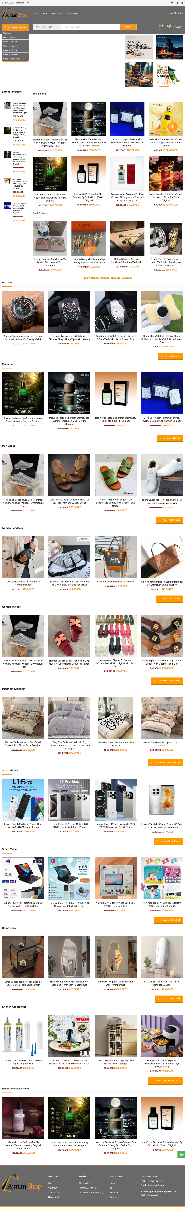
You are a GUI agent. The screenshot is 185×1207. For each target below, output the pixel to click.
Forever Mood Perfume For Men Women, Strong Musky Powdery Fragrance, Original (127, 197)
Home (35, 13)
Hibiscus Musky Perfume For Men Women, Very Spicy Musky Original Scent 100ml (23, 1145)
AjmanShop (135, 45)
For (170, 45)
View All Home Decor (169, 999)
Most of (131, 48)
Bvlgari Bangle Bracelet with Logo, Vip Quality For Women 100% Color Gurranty (166, 262)
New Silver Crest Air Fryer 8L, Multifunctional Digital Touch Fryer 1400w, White (162, 1063)
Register (179, 13)
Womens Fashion (10, 46)
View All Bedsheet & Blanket (165, 762)
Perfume (162, 45)
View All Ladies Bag (169, 599)
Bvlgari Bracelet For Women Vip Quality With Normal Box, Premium (50, 262)
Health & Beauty (10, 42)
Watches (7, 33)
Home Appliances (10, 54)
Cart (50, 1183)
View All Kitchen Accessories (165, 1080)
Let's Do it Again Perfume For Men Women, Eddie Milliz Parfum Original (19, 208)
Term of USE (54, 1192)
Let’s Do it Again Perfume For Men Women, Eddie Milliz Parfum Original (127, 142)
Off (164, 42)
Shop (45, 13)
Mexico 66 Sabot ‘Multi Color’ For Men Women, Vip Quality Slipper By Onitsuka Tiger (50, 142)
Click (133, 56)
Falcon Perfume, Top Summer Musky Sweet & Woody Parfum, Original (19, 132)
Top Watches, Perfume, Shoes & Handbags (108, 278)
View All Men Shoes (169, 520)
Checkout (52, 1188)
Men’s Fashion (9, 37)
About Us (56, 13)
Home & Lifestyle (10, 50)
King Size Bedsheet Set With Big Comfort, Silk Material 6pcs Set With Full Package (69, 745)
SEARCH (128, 27)
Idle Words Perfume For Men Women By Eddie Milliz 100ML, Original (19, 183)
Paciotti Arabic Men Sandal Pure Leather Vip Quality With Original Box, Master (115, 502)
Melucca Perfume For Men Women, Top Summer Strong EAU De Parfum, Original (88, 142)
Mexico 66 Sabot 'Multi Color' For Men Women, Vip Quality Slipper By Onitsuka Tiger (20, 108)
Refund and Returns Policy (91, 1192)
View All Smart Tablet (168, 920)
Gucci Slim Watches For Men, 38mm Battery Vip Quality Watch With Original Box (161, 339)
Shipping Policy (86, 1183)
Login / (172, 13)
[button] (168, 27)
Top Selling (39, 93)
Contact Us (71, 13)
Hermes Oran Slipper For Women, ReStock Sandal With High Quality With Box (115, 663)
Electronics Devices (11, 59)
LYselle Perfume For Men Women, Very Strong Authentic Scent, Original (166, 142)
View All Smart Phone (168, 841)
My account (53, 1197)
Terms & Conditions (88, 1188)
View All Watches (170, 356)
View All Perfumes (170, 438)
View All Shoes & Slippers (167, 681)
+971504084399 (22, 3)
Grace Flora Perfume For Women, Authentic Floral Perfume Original (166, 197)
